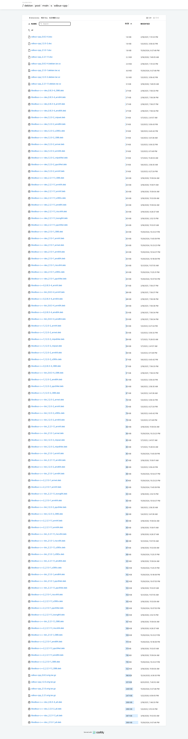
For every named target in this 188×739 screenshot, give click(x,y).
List (148, 18)
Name (34, 24)
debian (28, 5)
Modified (145, 24)
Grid (156, 18)
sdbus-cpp (60, 5)
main (45, 5)
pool (37, 5)
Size (129, 24)
